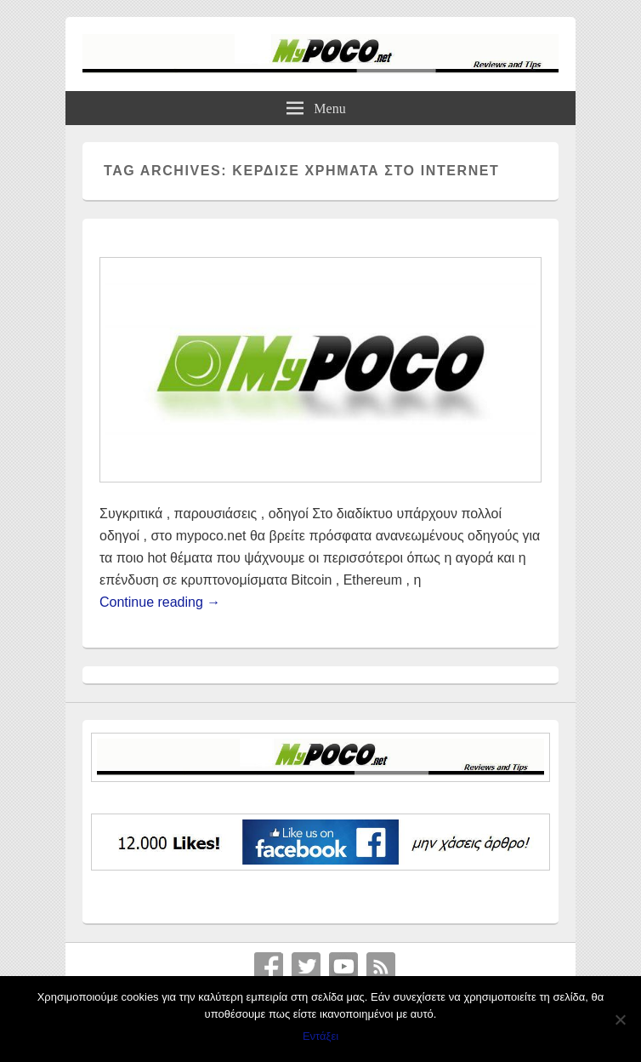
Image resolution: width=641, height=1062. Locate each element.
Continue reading (159, 602)
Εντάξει (320, 1036)
